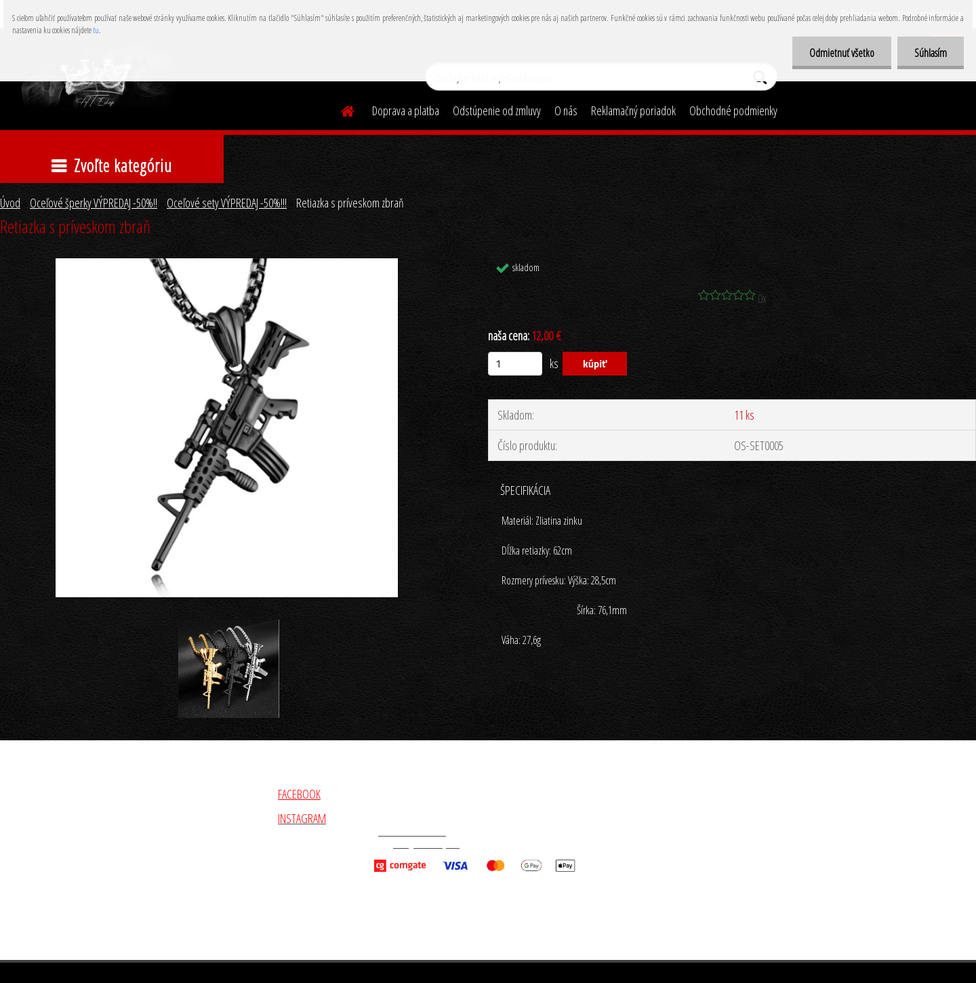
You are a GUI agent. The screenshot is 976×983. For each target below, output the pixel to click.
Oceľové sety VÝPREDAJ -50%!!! (227, 203)
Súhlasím (930, 52)
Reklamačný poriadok (633, 110)
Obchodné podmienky (733, 110)
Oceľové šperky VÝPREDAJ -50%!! (93, 203)
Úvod (10, 203)
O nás (565, 110)
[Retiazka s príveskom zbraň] (227, 264)
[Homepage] (339, 109)
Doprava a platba (405, 110)
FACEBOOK (299, 794)
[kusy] (515, 364)
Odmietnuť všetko (841, 52)
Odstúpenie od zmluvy (497, 110)
